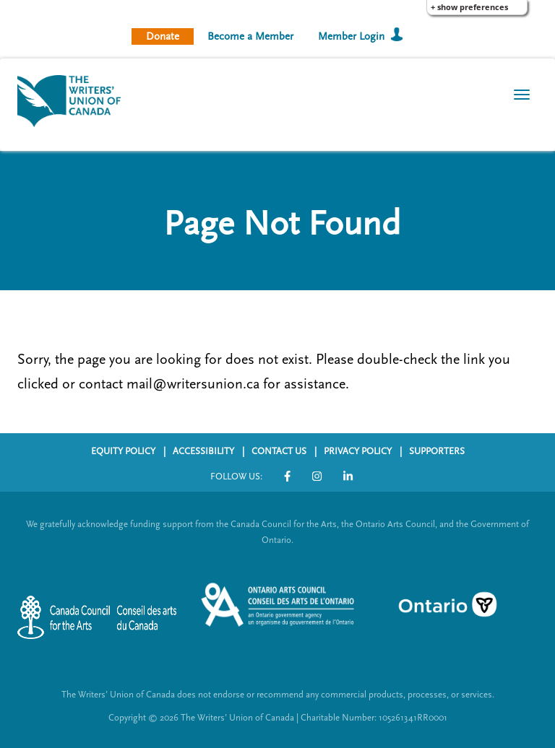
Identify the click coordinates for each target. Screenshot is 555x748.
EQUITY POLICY (123, 451)
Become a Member (250, 36)
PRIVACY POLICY (358, 451)
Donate (162, 36)
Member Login (351, 36)
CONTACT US (278, 451)
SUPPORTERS (437, 451)
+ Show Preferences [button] (469, 6)
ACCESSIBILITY (203, 451)
